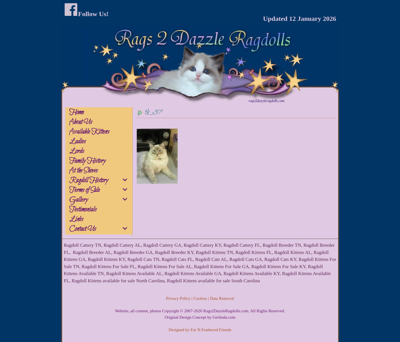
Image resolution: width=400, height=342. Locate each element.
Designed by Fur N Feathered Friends (199, 330)
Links (76, 219)
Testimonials (82, 209)
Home (76, 112)
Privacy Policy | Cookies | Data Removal (200, 298)
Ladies (77, 141)
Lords (76, 151)
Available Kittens (89, 132)
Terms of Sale (100, 190)
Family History (87, 161)
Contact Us (100, 229)
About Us (80, 122)
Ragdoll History (100, 180)
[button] (125, 181)
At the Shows (83, 170)
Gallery (100, 200)
